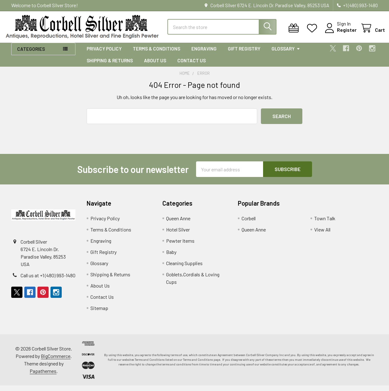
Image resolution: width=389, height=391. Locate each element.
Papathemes (43, 376)
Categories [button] (31, 54)
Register (339, 33)
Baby (171, 257)
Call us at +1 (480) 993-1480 (48, 281)
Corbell (249, 224)
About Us (155, 66)
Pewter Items (180, 246)
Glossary (285, 54)
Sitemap (99, 314)
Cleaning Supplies (184, 269)
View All (322, 235)
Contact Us (191, 66)
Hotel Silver (178, 235)
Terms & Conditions (156, 54)
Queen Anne (178, 224)
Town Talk (324, 224)
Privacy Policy (104, 54)
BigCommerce (55, 362)
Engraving (204, 54)
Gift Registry (244, 54)
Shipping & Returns (110, 66)
